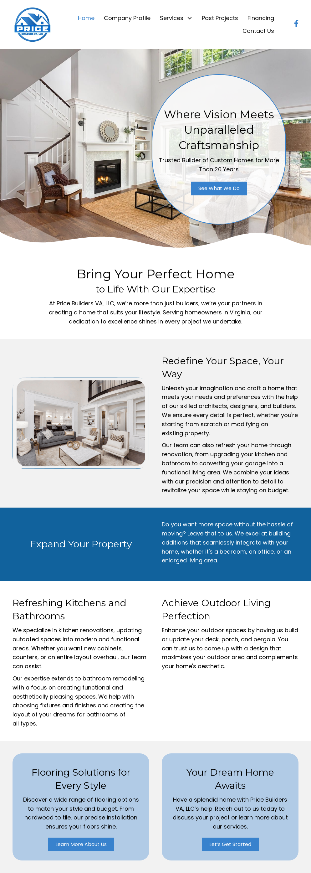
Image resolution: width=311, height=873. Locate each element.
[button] (189, 18)
